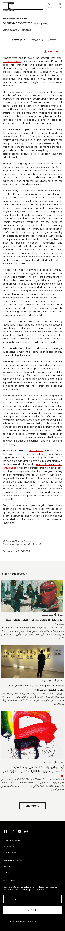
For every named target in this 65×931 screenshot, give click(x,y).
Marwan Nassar (12, 61)
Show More (32, 806)
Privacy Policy (10, 846)
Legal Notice (9, 852)
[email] (32, 899)
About (6, 866)
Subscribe (32, 910)
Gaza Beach (36, 450)
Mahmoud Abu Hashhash (17, 29)
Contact (7, 872)
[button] (59, 6)
